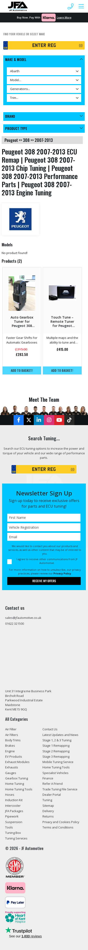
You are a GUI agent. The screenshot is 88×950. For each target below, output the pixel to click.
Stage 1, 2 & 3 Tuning (56, 740)
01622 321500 (14, 623)
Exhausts (11, 767)
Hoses (9, 794)
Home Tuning (14, 784)
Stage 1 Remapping (55, 745)
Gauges (10, 773)
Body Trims (13, 740)
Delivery (48, 811)
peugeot (11, 140)
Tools (9, 827)
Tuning (47, 800)
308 (26, 140)
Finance (47, 778)
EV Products (13, 756)
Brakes (10, 745)
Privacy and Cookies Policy (60, 822)
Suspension (13, 822)
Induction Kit (14, 800)
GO (81, 45)
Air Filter (10, 729)
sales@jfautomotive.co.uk (23, 618)
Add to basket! (22, 370)
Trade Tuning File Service (59, 789)
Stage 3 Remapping (55, 756)
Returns (48, 816)
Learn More (64, 17)
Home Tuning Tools (18, 789)
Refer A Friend (52, 784)
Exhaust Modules (17, 762)
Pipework (12, 816)
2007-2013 (44, 140)
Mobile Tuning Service (57, 762)
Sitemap (48, 805)
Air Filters (11, 735)
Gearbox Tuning (16, 778)
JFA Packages (14, 811)
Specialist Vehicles (55, 773)
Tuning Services (16, 838)
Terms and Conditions (57, 827)
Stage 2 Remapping (55, 751)
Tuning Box (13, 833)
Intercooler (13, 805)
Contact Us (49, 729)
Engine (10, 751)
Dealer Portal (51, 794)
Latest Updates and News (60, 735)
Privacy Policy (62, 573)
